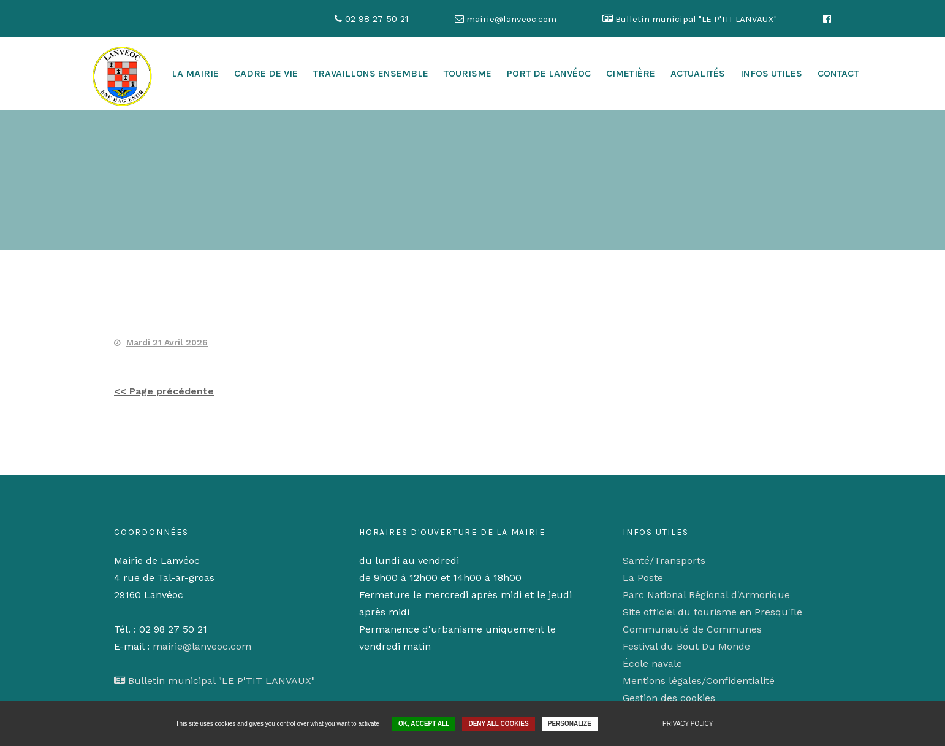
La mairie (195, 73)
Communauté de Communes (692, 629)
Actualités (697, 73)
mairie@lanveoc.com (202, 646)
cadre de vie (266, 73)
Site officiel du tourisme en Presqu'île (712, 612)
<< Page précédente (164, 391)
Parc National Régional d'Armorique (706, 595)
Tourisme (467, 73)
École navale (652, 663)
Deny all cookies (498, 723)
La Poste (643, 577)
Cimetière (630, 73)
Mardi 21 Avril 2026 (167, 342)
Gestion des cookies (669, 698)
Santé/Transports (664, 560)
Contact (838, 73)
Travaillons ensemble (370, 73)
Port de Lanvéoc (549, 73)
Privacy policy (687, 723)
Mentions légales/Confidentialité (699, 680)
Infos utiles (771, 73)
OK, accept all (423, 723)
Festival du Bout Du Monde (686, 646)
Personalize (569, 723)
